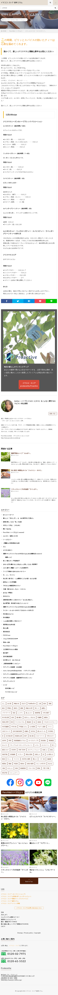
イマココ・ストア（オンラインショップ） (13, 894)
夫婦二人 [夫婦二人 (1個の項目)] (45, 750)
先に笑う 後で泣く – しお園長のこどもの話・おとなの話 (19, 578)
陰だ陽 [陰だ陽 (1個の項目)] (32, 736)
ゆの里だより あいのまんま (11, 660)
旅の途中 (5, 653)
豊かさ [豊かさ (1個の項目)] (35, 759)
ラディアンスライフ (9, 681)
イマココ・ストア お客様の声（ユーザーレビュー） (16, 896)
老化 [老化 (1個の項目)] (51, 750)
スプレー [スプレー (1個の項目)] (20, 754)
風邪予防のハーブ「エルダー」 (21, 453)
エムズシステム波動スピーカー (10, 917)
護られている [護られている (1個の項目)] (41, 731)
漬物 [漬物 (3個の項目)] (50, 703)
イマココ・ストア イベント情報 (10, 903)
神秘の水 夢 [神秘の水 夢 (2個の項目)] (29, 708)
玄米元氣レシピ (9, 688)
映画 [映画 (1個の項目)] (3, 759)
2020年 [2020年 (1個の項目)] (13, 750)
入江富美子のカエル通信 (10, 649)
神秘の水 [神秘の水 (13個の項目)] (16, 703)
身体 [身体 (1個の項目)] (16, 768)
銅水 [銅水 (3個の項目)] (3, 708)
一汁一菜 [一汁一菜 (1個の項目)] (42, 759)
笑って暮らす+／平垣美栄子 (11, 561)
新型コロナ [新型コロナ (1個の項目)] (5, 750)
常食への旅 (6, 642)
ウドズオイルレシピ (11, 692)
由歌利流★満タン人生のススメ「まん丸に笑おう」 (18, 600)
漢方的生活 (6, 631)
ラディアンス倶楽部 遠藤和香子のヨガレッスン (17, 678)
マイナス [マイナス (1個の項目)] (16, 759)
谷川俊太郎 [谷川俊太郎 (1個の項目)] (9, 736)
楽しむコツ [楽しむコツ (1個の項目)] (29, 713)
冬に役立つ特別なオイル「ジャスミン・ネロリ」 (27, 470)
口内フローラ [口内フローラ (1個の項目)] (6, 731)
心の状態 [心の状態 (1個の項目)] (32, 726)
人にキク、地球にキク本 (10, 536)
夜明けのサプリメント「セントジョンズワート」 (14, 844)
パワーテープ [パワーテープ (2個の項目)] (6, 713)
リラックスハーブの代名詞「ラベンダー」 (24, 489)
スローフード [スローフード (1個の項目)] (40, 736)
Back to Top (29, 881)
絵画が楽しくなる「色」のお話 (12, 522)
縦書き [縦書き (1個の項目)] (46, 717)
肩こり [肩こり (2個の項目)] (37, 708)
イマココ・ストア (14, 945)
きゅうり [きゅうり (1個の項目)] (4, 745)
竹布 (2, 912)
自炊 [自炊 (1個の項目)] (12, 717)
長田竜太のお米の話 (9, 624)
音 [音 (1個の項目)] (2, 736)
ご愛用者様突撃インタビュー (11, 663)
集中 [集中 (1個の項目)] (25, 736)
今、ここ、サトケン (9, 575)
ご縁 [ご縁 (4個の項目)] (39, 703)
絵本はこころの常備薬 (9, 582)
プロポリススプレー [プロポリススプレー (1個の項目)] (50, 722)
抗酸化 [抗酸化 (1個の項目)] (26, 731)
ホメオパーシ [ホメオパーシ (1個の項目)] (46, 745)
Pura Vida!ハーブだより (19, 19)
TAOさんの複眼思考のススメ (11, 585)
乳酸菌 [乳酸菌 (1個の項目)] (39, 717)
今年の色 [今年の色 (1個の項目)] (14, 726)
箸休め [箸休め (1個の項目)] (22, 763)
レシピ (5, 685)
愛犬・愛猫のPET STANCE (9, 921)
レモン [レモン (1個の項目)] (37, 745)
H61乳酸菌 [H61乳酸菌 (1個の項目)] (5, 726)
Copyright (37, 933)
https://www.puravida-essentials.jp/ (10, 438)
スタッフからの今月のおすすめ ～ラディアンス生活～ (19, 670)
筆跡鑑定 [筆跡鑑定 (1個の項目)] (51, 740)
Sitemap (20, 933)
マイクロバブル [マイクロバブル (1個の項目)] (19, 722)
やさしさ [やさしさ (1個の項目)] (10, 768)
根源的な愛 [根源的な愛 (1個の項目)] (18, 736)
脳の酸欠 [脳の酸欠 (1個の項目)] (19, 717)
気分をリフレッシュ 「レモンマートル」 (42, 871)
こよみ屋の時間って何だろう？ (12, 621)
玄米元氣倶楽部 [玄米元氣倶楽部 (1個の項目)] (17, 731)
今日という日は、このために (11, 525)
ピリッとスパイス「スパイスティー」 (43, 816)
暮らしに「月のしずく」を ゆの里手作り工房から (18, 518)
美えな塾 (5, 628)
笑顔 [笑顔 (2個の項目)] (14, 713)
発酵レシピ (8, 557)
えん (4, 546)
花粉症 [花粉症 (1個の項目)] (39, 722)
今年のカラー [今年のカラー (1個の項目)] (51, 736)
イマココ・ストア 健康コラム (34, 991)
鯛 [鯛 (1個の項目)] (12, 722)
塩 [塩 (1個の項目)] (34, 722)
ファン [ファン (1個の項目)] (50, 726)
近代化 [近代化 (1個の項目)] (33, 731)
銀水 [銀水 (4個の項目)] (44, 703)
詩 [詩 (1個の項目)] (43, 754)
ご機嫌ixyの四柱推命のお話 (11, 543)
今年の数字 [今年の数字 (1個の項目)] (46, 713)
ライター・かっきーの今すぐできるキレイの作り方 (18, 610)
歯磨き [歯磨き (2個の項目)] (44, 708)
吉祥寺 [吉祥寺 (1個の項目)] (4, 740)
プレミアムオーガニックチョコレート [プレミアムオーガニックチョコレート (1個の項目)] (21, 745)
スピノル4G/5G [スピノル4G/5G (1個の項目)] (41, 763)
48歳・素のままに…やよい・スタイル (14, 589)
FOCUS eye (6, 635)
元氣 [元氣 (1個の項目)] (3, 768)
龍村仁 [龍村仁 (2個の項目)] (16, 708)
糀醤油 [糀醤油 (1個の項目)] (4, 763)
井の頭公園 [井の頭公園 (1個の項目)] (5, 717)
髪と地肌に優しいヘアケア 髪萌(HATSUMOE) (14, 924)
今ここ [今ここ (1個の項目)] (9, 759)
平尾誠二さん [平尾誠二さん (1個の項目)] (23, 726)
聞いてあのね (7, 529)
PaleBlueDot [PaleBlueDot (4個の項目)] (32, 703)
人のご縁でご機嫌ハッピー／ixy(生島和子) (15, 568)
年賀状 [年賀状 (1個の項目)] (16, 763)
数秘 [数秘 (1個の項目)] (10, 763)
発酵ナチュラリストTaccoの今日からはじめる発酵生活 (19, 607)
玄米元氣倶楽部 (7, 656)
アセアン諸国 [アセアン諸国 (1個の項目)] (41, 726)
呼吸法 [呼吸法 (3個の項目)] (9, 708)
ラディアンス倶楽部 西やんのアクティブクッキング (18, 674)
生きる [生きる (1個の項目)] (50, 763)
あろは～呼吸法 (7, 592)
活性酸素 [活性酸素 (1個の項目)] (12, 754)
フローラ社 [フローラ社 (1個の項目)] (31, 768)
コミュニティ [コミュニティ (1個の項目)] (14, 773)
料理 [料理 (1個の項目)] (10, 740)
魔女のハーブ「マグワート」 (40, 843)
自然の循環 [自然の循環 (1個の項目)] (30, 763)
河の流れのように (8, 614)
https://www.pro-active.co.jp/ (13, 980)
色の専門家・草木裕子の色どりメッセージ (15, 603)
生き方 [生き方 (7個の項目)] (24, 703)
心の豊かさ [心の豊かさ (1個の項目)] (50, 754)
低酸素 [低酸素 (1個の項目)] (49, 759)
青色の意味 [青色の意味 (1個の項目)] (29, 754)
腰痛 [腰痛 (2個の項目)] (21, 708)
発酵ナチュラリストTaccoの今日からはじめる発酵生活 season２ (22, 553)
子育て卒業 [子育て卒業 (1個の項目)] (46, 768)
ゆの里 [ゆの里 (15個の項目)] (9, 703)
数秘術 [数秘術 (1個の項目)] (29, 722)
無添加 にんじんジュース (8, 919)
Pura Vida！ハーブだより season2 (13, 532)
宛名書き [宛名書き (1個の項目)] (43, 740)
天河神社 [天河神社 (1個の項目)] (50, 731)
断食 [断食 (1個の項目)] (38, 768)
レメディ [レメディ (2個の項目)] (20, 713)
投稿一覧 (52, 413)
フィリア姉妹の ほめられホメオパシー (14, 571)
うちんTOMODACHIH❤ (10, 639)
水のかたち (6, 596)
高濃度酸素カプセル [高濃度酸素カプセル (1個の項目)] (20, 740)
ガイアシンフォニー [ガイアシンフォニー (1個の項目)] (34, 750)
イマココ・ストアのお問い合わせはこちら (29, 908)
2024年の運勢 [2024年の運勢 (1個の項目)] (26, 759)
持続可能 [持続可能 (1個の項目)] (4, 754)
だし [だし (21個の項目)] (3, 703)
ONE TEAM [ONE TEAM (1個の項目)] (21, 750)
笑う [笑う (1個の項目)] (53, 745)
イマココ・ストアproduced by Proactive (29, 384)
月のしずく (4, 914)
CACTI (3, 926)
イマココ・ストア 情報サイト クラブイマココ (14, 898)
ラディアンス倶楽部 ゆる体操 (12, 667)
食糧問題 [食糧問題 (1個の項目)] (37, 713)
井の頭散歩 (6, 617)
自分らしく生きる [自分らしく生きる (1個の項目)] (29, 717)
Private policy (28, 933)
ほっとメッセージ (8, 515)
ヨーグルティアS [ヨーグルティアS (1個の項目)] (33, 740)
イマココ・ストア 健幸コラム (10, 901)
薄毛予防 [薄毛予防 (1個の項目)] (4, 773)
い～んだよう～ (7, 539)
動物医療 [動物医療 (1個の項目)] (23, 768)
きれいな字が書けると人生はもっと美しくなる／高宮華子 (20, 564)
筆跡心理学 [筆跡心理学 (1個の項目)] (5, 722)
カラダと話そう (7, 550)
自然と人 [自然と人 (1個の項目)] (37, 754)
